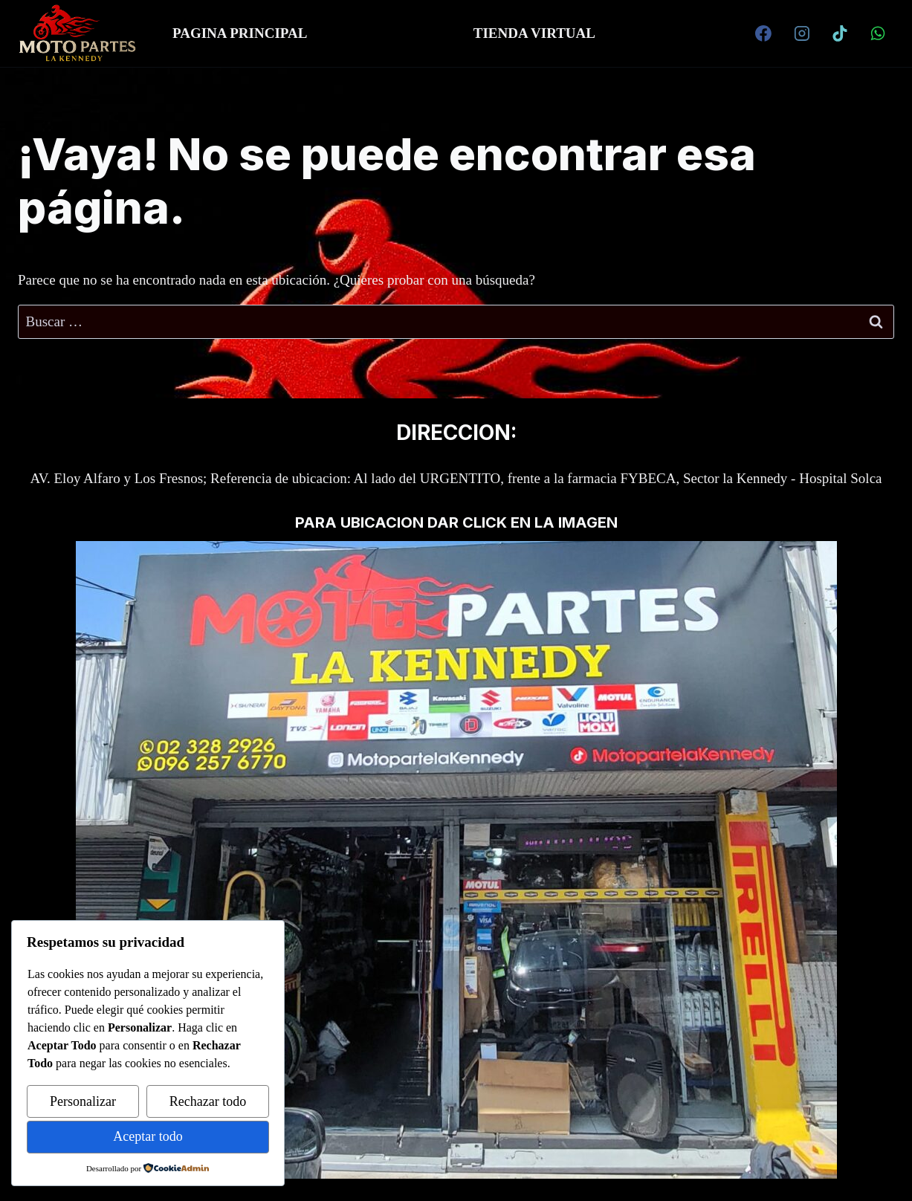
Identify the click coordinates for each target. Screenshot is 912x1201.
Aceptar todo (147, 1136)
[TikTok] (840, 33)
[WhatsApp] (877, 33)
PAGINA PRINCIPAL (239, 33)
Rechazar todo (207, 1101)
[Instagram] (802, 33)
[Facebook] (763, 33)
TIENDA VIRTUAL (534, 33)
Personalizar (83, 1101)
